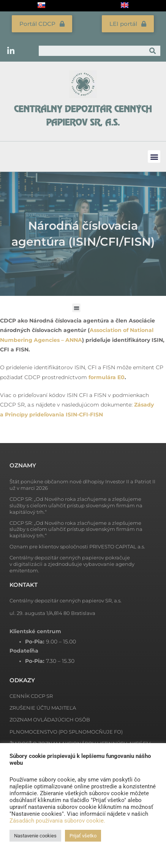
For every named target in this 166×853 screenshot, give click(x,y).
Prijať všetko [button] (83, 836)
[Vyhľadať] (152, 51)
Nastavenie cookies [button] (35, 836)
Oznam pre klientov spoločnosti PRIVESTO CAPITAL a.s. (77, 546)
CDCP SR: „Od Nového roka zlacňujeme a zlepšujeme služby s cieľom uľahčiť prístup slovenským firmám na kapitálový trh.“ (75, 505)
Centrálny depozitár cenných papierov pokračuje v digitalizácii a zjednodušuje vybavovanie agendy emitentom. (71, 563)
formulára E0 (107, 377)
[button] (154, 156)
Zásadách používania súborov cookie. (57, 820)
